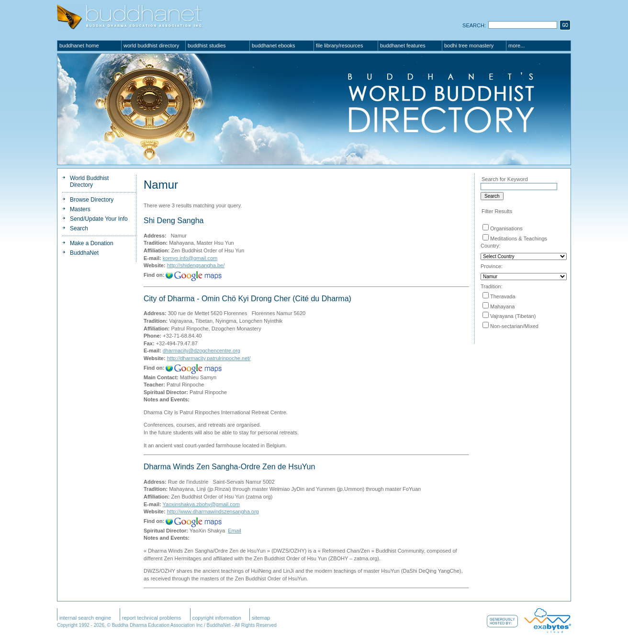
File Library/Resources (339, 45)
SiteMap (261, 618)
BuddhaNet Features (403, 45)
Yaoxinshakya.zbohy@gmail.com (201, 504)
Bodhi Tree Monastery (468, 45)
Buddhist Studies (207, 45)
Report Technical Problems (151, 618)
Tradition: (491, 286)
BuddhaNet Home (79, 45)
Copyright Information (216, 618)
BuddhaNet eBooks (273, 45)
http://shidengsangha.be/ (195, 265)
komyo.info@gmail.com (190, 258)
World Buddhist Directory (151, 45)
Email (234, 530)
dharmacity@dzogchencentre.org (201, 350)
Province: (492, 266)
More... (516, 45)
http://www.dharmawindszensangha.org (213, 511)
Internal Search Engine (85, 618)
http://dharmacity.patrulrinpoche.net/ (209, 358)
